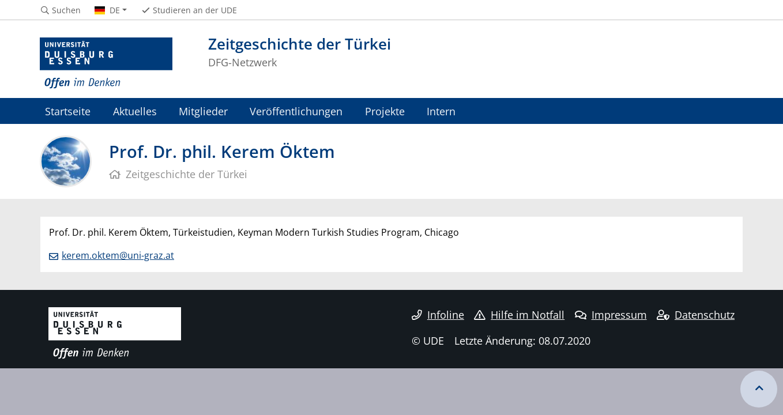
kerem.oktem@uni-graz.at (118, 255)
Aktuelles (135, 111)
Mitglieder (203, 111)
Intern (441, 111)
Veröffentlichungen (296, 111)
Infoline (438, 315)
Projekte (385, 111)
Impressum (611, 315)
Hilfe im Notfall (519, 315)
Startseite (68, 111)
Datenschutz (696, 315)
